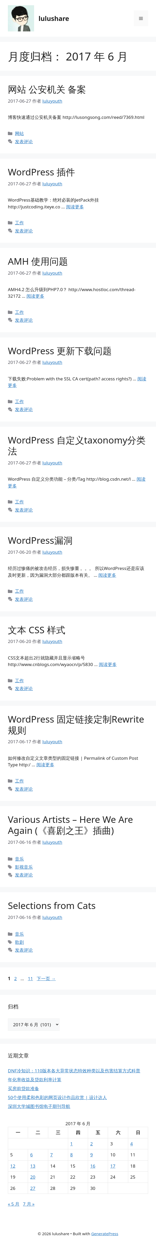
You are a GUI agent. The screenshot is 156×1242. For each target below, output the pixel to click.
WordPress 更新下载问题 (60, 351)
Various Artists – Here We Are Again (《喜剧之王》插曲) (70, 824)
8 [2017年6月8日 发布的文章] (71, 1155)
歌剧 (19, 942)
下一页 (46, 978)
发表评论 (24, 141)
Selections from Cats (52, 905)
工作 (19, 223)
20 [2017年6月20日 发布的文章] (32, 1177)
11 (30, 978)
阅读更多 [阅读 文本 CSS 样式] (108, 664)
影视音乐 (24, 867)
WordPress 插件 (41, 172)
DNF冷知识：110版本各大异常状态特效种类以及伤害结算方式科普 (74, 1071)
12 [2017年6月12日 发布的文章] (12, 1166)
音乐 (19, 859)
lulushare (54, 18)
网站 (19, 133)
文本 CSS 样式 (36, 630)
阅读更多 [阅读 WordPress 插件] (75, 207)
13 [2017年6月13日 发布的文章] (32, 1166)
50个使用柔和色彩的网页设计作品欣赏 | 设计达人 (57, 1097)
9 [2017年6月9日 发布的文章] (91, 1155)
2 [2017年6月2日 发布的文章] (91, 1144)
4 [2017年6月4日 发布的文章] (131, 1144)
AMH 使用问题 (38, 261)
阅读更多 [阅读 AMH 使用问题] (35, 296)
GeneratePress (104, 1233)
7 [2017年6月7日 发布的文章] (51, 1155)
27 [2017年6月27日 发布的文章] (32, 1188)
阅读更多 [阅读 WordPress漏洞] (107, 575)
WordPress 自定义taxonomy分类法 (77, 445)
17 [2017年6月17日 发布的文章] (112, 1166)
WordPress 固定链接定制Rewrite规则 (76, 724)
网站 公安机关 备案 (47, 89)
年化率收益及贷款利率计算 (34, 1080)
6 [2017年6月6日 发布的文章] (31, 1155)
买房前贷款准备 (23, 1088)
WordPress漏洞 (40, 540)
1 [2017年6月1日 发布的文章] (71, 1144)
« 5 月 (13, 1204)
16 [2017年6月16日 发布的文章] (92, 1166)
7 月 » (28, 1204)
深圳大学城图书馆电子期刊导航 (39, 1106)
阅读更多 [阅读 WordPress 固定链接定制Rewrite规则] (45, 765)
